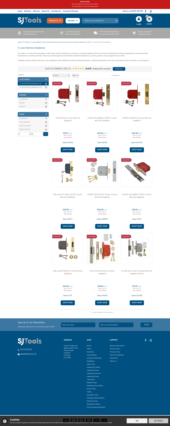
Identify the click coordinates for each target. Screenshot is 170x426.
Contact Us (56, 11)
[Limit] (75, 75)
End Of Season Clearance (96, 407)
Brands (33, 95)
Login (138, 24)
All (46, 99)
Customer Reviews (70, 11)
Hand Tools (91, 364)
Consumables (92, 355)
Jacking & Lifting (93, 370)
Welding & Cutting (93, 404)
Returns (36, 11)
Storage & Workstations (95, 398)
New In (89, 346)
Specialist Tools (92, 395)
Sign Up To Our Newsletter (38, 324)
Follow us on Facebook (145, 11)
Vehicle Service (92, 401)
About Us (113, 361)
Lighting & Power (93, 377)
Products (53, 21)
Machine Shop (92, 383)
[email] (116, 324)
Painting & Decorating (95, 386)
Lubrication (91, 380)
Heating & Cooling (93, 367)
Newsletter (114, 358)
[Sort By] (61, 75)
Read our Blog (150, 11)
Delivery (27, 11)
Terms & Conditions (117, 355)
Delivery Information (117, 346)
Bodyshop (90, 352)
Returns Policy (115, 349)
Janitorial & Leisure (94, 373)
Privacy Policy (115, 352)
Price (33, 114)
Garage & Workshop (94, 358)
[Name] (78, 324)
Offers (89, 349)
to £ (31, 134)
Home (20, 11)
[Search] (98, 20)
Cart (148, 17)
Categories (33, 79)
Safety (89, 392)
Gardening (90, 361)
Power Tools (91, 389)
